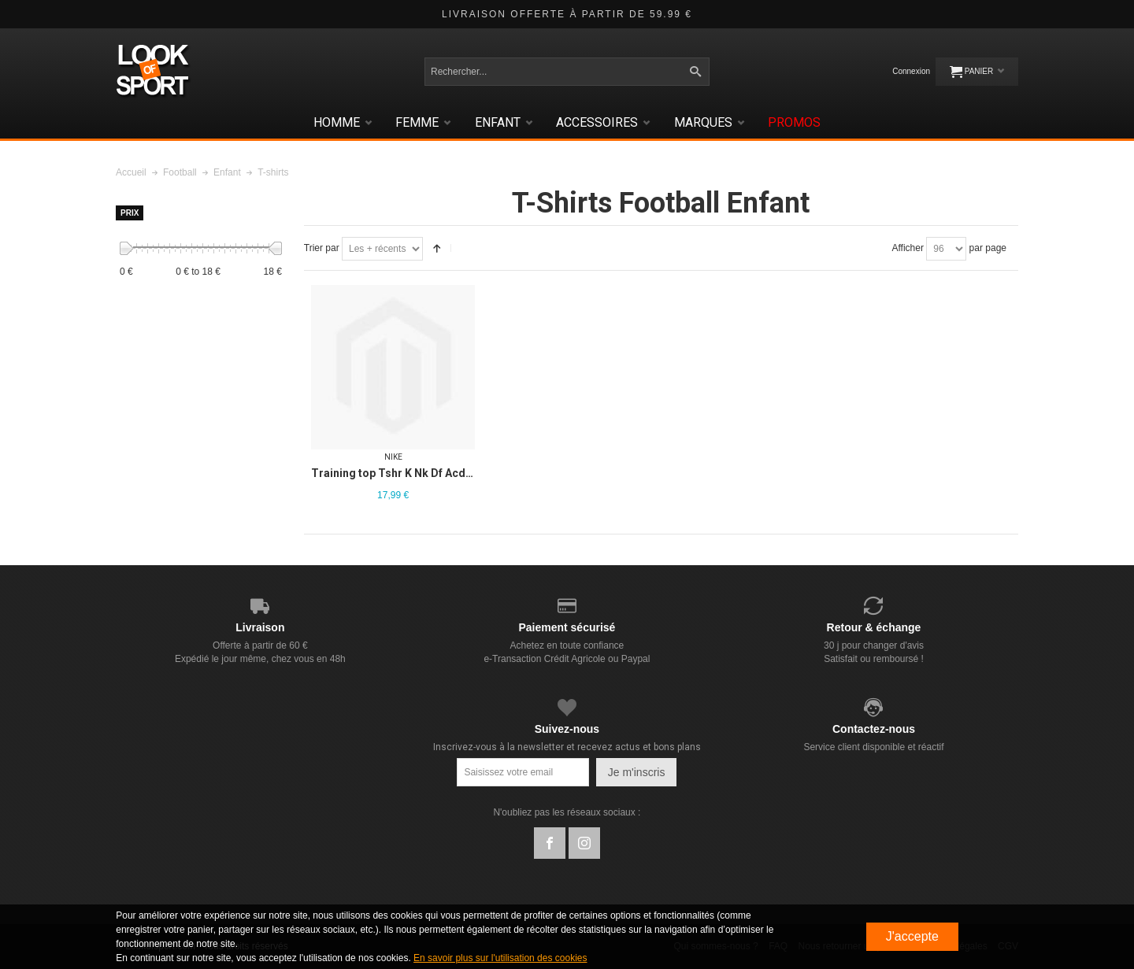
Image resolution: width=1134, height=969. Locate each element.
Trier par (321, 247)
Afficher (907, 247)
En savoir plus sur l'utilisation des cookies (500, 957)
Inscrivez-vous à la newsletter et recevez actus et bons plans (567, 747)
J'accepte (912, 936)
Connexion (911, 71)
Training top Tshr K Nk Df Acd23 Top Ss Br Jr (427, 473)
